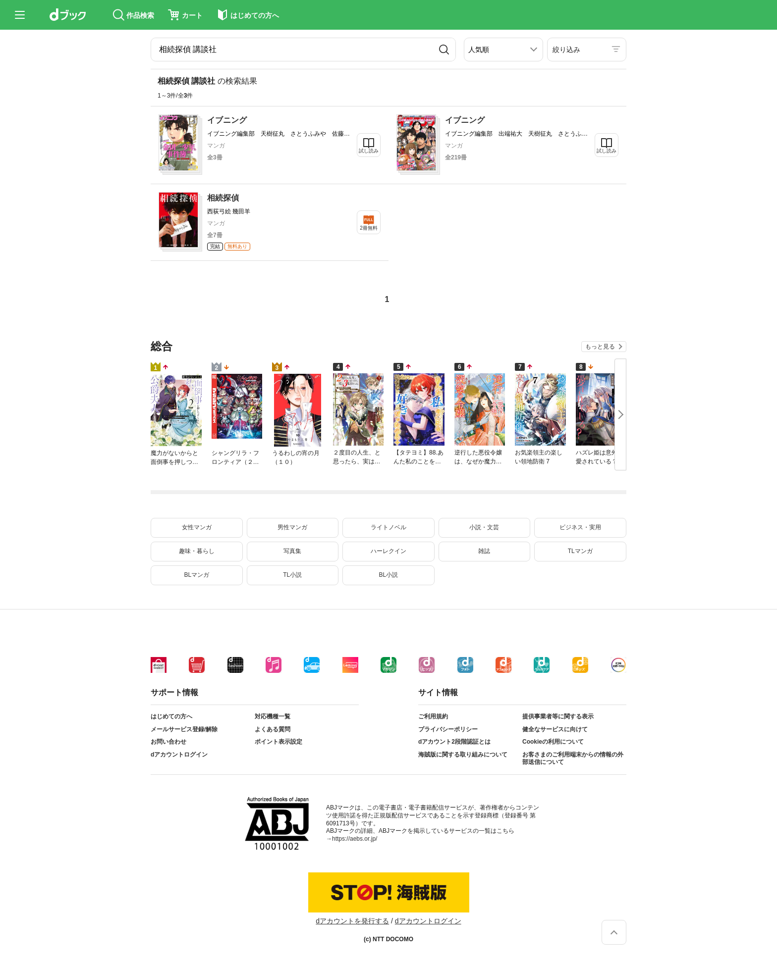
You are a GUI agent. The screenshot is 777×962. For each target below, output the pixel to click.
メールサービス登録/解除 (184, 729)
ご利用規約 (433, 716)
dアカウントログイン (179, 754)
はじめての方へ (171, 716)
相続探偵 (223, 198)
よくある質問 (272, 729)
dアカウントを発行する (352, 921)
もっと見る (600, 346)
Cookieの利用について (553, 741)
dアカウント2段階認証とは (454, 741)
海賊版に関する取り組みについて (462, 754)
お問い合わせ (168, 741)
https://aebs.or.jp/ (354, 838)
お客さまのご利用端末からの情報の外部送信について (572, 758)
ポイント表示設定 (278, 741)
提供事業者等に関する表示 (558, 716)
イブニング (227, 120)
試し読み (369, 150)
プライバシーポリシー (448, 729)
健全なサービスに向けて (555, 729)
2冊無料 (369, 228)
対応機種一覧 (272, 716)
